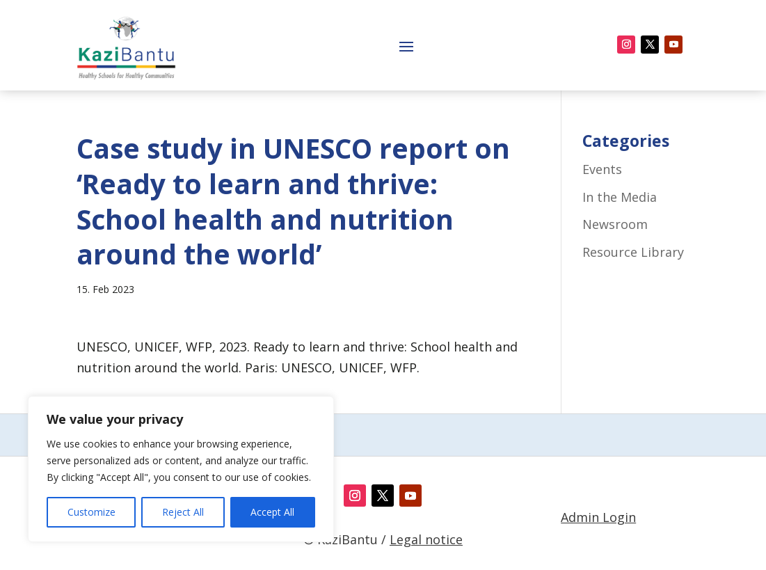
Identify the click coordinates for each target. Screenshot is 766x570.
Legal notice (426, 539)
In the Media (619, 197)
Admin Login (598, 517)
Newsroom (615, 224)
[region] (181, 469)
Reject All (183, 511)
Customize (91, 511)
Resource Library (633, 252)
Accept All (272, 511)
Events (602, 169)
